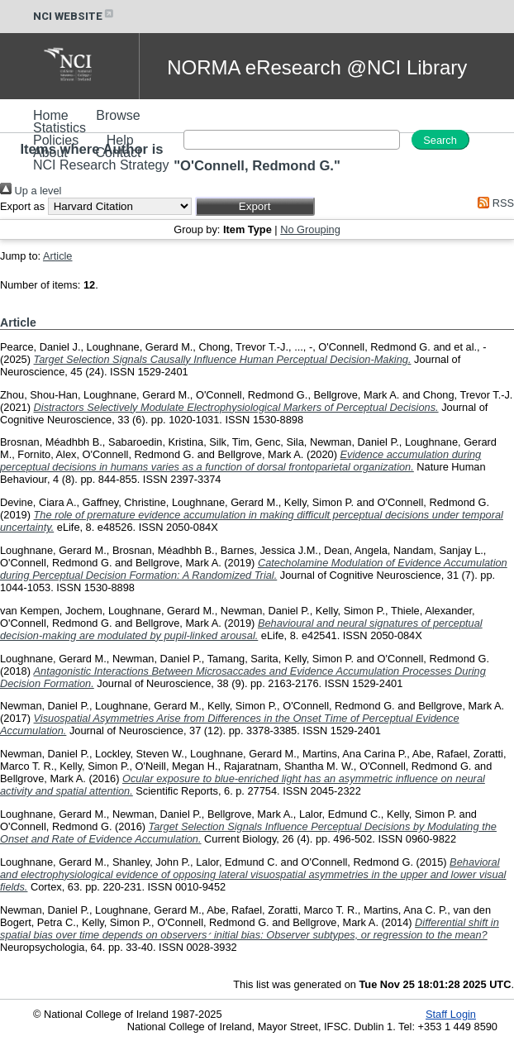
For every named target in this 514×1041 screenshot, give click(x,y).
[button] (255, 206)
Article (58, 256)
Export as (22, 206)
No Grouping (310, 229)
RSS (493, 203)
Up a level (30, 190)
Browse (118, 115)
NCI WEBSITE (74, 16)
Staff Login (451, 1014)
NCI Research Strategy (101, 165)
